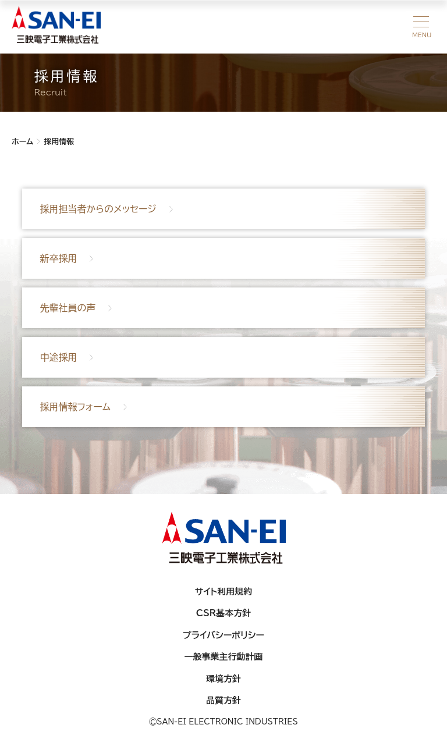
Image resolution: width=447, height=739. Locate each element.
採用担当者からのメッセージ (98, 209)
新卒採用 (58, 258)
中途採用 (58, 357)
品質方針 (223, 700)
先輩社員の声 (67, 307)
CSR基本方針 (223, 613)
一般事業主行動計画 (224, 656)
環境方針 (223, 678)
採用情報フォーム (75, 406)
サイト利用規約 (224, 591)
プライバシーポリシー (223, 635)
